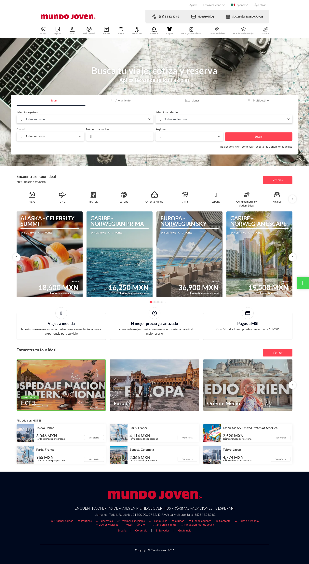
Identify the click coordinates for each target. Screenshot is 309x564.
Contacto (223, 520)
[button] (292, 199)
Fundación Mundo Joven (197, 524)
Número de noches (97, 129)
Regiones (161, 129)
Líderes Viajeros (106, 524)
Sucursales (104, 520)
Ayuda (193, 5)
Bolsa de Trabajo (247, 520)
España (122, 530)
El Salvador (162, 530)
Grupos (177, 520)
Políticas (84, 520)
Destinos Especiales (131, 520)
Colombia (141, 530)
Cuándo (21, 129)
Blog (141, 524)
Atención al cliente (163, 524)
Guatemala (184, 530)
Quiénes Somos (61, 520)
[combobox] (85, 119)
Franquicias (158, 520)
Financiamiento (199, 520)
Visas (127, 524)
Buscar (258, 136)
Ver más (278, 179)
